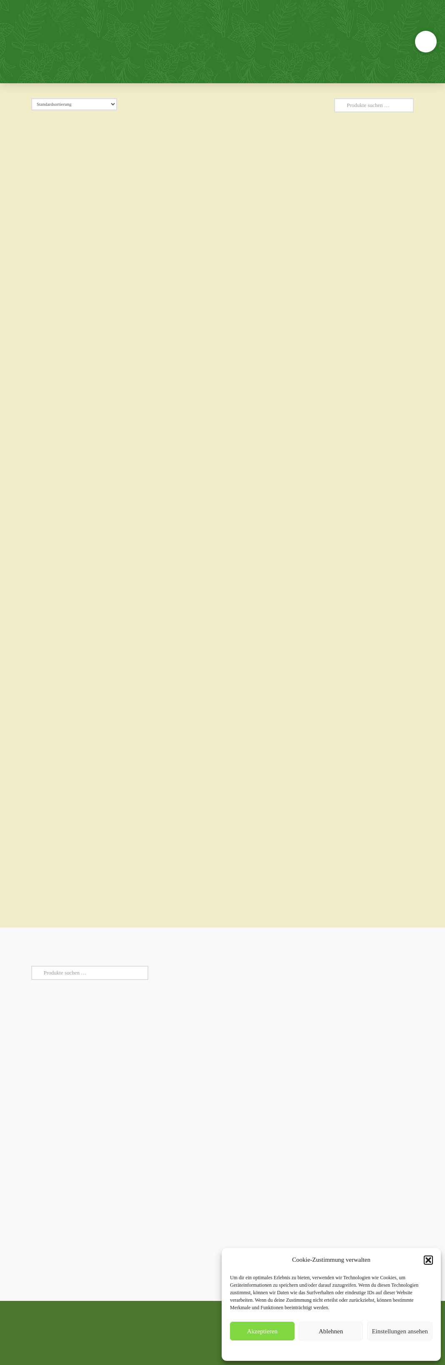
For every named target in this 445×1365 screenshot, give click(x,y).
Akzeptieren (262, 1331)
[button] (428, 1260)
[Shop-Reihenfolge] (74, 104)
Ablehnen (331, 1331)
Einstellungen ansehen (400, 1331)
